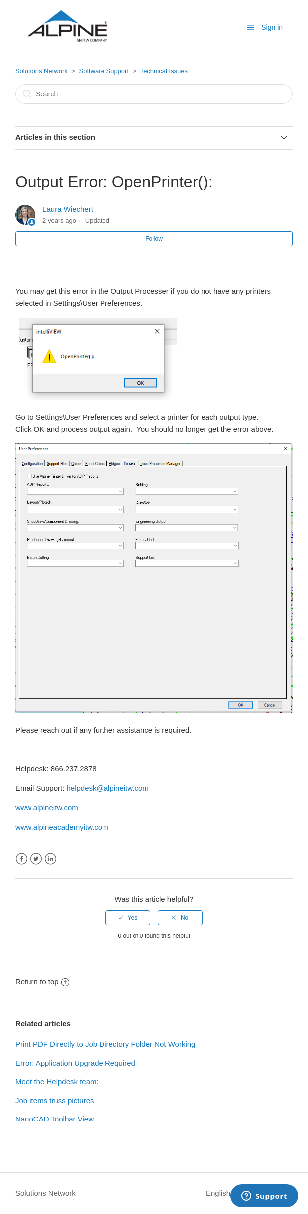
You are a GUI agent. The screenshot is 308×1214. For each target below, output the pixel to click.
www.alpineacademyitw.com (61, 827)
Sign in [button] (272, 27)
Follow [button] (154, 238)
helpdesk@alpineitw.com (107, 788)
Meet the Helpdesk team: (57, 1081)
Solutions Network (41, 71)
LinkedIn (50, 859)
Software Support (104, 71)
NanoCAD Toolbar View (54, 1119)
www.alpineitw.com (46, 807)
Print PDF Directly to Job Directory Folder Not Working (105, 1044)
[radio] (127, 917)
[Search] (154, 94)
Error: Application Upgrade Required (75, 1063)
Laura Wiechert (67, 209)
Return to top (42, 981)
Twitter (36, 859)
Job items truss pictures (54, 1100)
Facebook (21, 859)
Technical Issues (164, 71)
